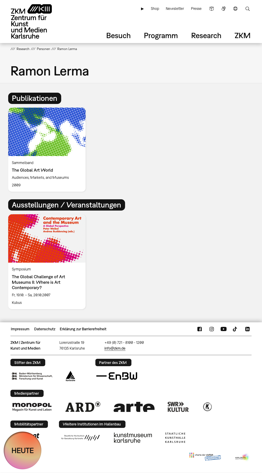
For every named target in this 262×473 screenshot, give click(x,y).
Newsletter (175, 8)
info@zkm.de (114, 348)
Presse (196, 8)
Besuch (118, 35)
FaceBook (199, 329)
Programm (161, 35)
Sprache (235, 9)
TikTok (235, 329)
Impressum (20, 329)
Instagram (212, 329)
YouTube (223, 329)
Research (206, 35)
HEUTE (22, 450)
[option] (48, 150)
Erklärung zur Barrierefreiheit (83, 329)
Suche (247, 9)
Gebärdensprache (223, 9)
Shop (155, 8)
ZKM (243, 35)
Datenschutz (44, 329)
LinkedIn (247, 329)
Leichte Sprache (212, 9)
